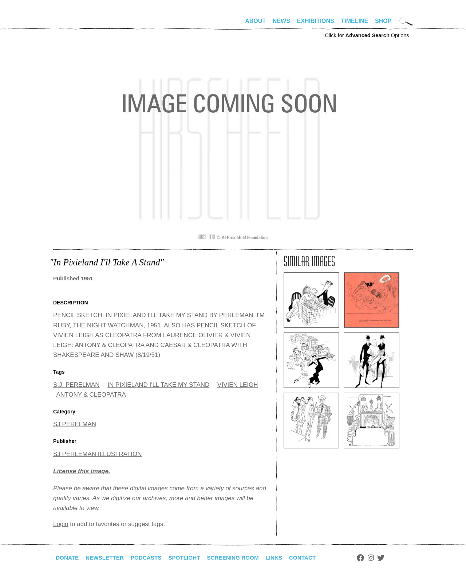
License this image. (81, 471)
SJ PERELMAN (74, 424)
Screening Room (240, 557)
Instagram (381, 557)
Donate (68, 557)
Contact (313, 557)
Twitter (391, 557)
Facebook (371, 557)
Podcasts (150, 557)
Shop (383, 21)
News (281, 21)
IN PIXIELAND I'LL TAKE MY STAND (158, 384)
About (255, 21)
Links (283, 557)
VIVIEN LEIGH (237, 384)
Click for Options (367, 35)
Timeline (354, 21)
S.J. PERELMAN (76, 384)
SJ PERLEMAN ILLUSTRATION (97, 454)
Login (60, 524)
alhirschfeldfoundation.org (75, 24)
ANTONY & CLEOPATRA (91, 394)
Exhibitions (315, 21)
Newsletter (107, 557)
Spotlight (189, 557)
